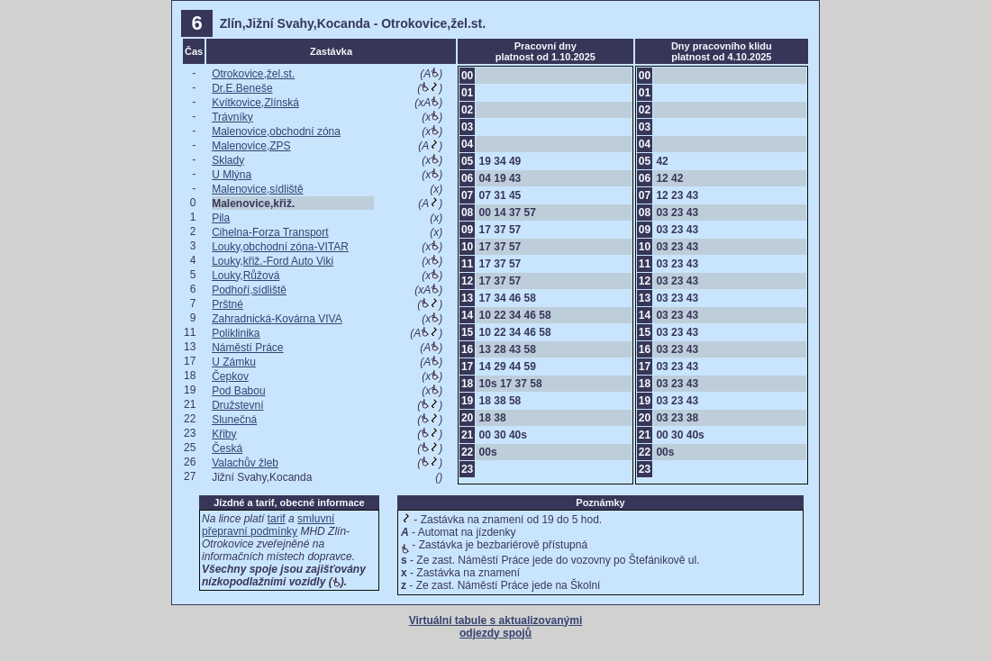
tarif (277, 518)
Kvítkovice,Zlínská (255, 102)
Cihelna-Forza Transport (270, 232)
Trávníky (232, 117)
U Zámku (234, 362)
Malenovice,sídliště (257, 189)
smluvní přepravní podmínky (268, 525)
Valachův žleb (245, 463)
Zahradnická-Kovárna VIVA (277, 318)
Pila (221, 218)
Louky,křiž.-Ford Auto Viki (272, 261)
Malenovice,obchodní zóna (276, 131)
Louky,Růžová (245, 275)
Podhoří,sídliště (249, 290)
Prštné (227, 304)
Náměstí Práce (247, 347)
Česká (227, 448)
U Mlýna (231, 174)
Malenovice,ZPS (251, 146)
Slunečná (234, 419)
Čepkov (230, 376)
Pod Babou (238, 391)
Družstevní (237, 405)
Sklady (228, 160)
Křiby (224, 434)
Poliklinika (235, 333)
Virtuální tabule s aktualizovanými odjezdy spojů (496, 626)
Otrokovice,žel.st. (253, 74)
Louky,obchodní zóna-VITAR (280, 246)
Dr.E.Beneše (242, 88)
